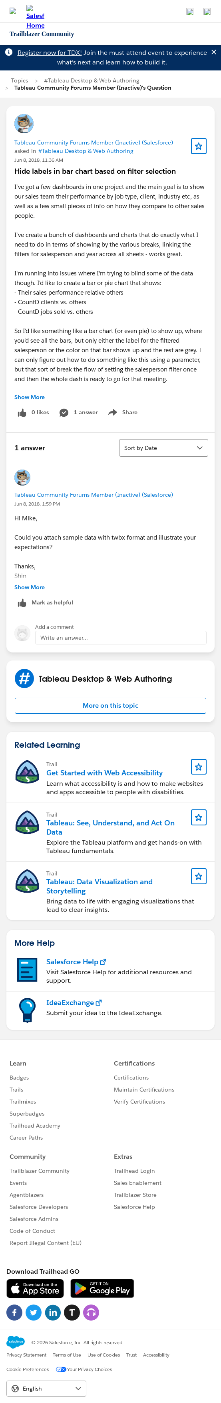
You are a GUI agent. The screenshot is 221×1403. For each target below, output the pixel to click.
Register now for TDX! (50, 52)
